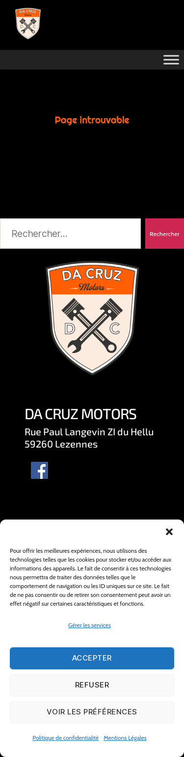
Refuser (92, 684)
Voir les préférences (92, 711)
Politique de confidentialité (65, 737)
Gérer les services (89, 625)
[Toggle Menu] (171, 59)
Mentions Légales (125, 737)
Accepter (92, 657)
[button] (169, 532)
